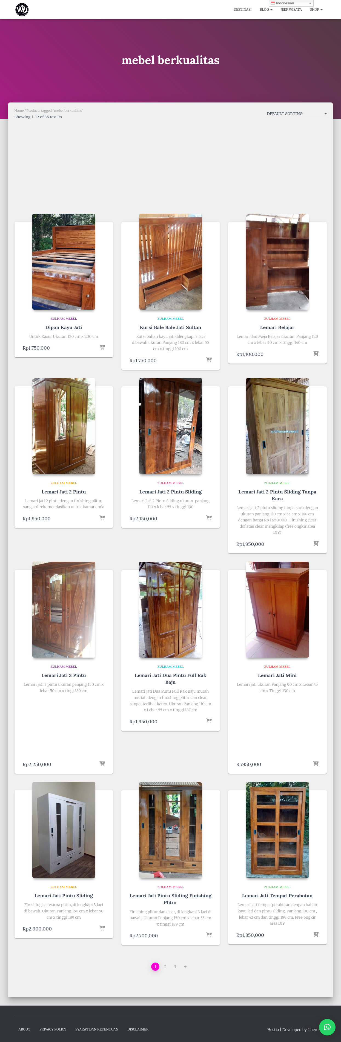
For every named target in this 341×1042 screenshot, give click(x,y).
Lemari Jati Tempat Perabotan (277, 895)
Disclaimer (137, 1029)
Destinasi (242, 9)
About (24, 1029)
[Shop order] (297, 115)
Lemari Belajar (277, 327)
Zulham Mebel (64, 318)
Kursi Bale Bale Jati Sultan (170, 327)
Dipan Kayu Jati (63, 327)
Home (19, 111)
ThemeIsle (317, 1029)
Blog (266, 9)
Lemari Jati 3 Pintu (63, 675)
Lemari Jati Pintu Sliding (64, 895)
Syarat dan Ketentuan (96, 1029)
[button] (327, 1027)
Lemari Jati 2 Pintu (63, 492)
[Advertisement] (171, 168)
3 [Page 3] (175, 966)
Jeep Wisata (291, 9)
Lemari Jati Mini (277, 675)
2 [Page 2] (165, 966)
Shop (316, 9)
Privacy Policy (52, 1029)
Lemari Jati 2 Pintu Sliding (170, 492)
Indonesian (282, 3)
